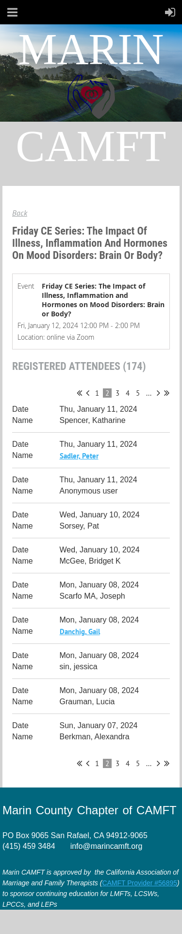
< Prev (87, 393)
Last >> (166, 393)
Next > (158, 393)
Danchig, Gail (80, 631)
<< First (79, 393)
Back (19, 213)
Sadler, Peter (79, 455)
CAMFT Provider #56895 (139, 883)
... (148, 393)
